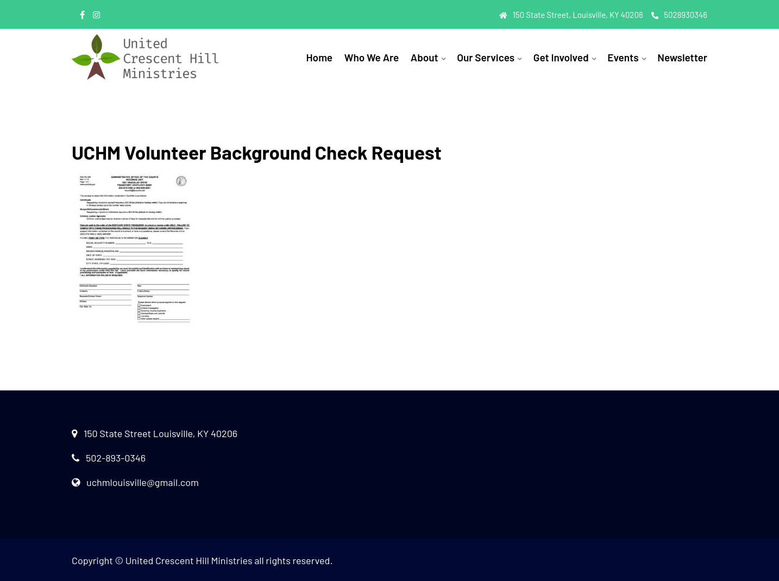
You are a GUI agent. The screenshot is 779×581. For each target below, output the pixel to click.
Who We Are (371, 57)
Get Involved (561, 57)
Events (622, 57)
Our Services (485, 57)
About (424, 57)
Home (319, 57)
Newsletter (682, 57)
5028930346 (679, 15)
